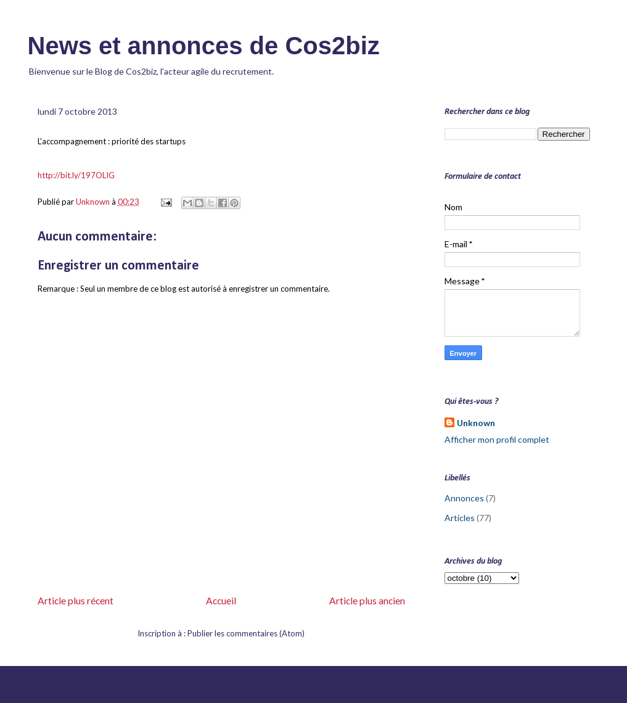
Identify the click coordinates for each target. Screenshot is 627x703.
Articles (460, 517)
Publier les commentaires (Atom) (246, 633)
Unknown (476, 422)
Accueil (221, 600)
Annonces (464, 498)
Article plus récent (75, 600)
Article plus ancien (367, 600)
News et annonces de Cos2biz (204, 45)
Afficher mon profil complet (497, 439)
